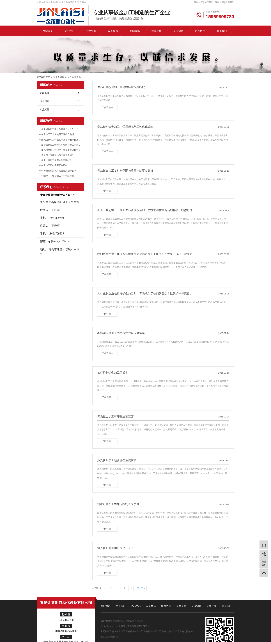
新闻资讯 (64, 77)
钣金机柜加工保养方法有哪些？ (56, 160)
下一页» (141, 588)
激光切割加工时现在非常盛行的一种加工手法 (61, 139)
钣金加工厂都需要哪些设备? (55, 165)
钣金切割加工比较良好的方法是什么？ (59, 129)
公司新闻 (45, 93)
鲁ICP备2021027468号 (138, 626)
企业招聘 (196, 606)
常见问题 (45, 109)
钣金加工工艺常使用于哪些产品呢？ (58, 134)
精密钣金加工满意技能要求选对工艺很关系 (61, 145)
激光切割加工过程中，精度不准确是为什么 (61, 150)
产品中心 (136, 606)
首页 (55, 77)
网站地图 (219, 2)
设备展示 (151, 606)
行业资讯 (76, 77)
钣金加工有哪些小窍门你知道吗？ (57, 155)
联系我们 (229, 2)
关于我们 (208, 2)
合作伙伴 (211, 606)
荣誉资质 (181, 606)
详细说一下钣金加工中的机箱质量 (57, 176)
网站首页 (198, 2)
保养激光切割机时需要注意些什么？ (58, 170)
